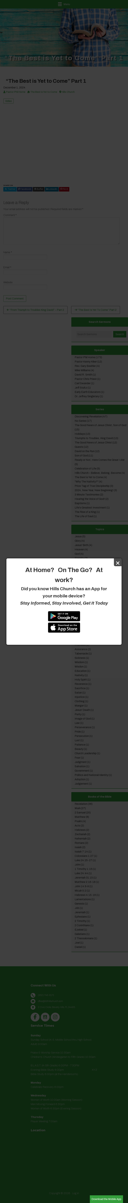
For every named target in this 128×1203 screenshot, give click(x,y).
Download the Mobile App (106, 1199)
